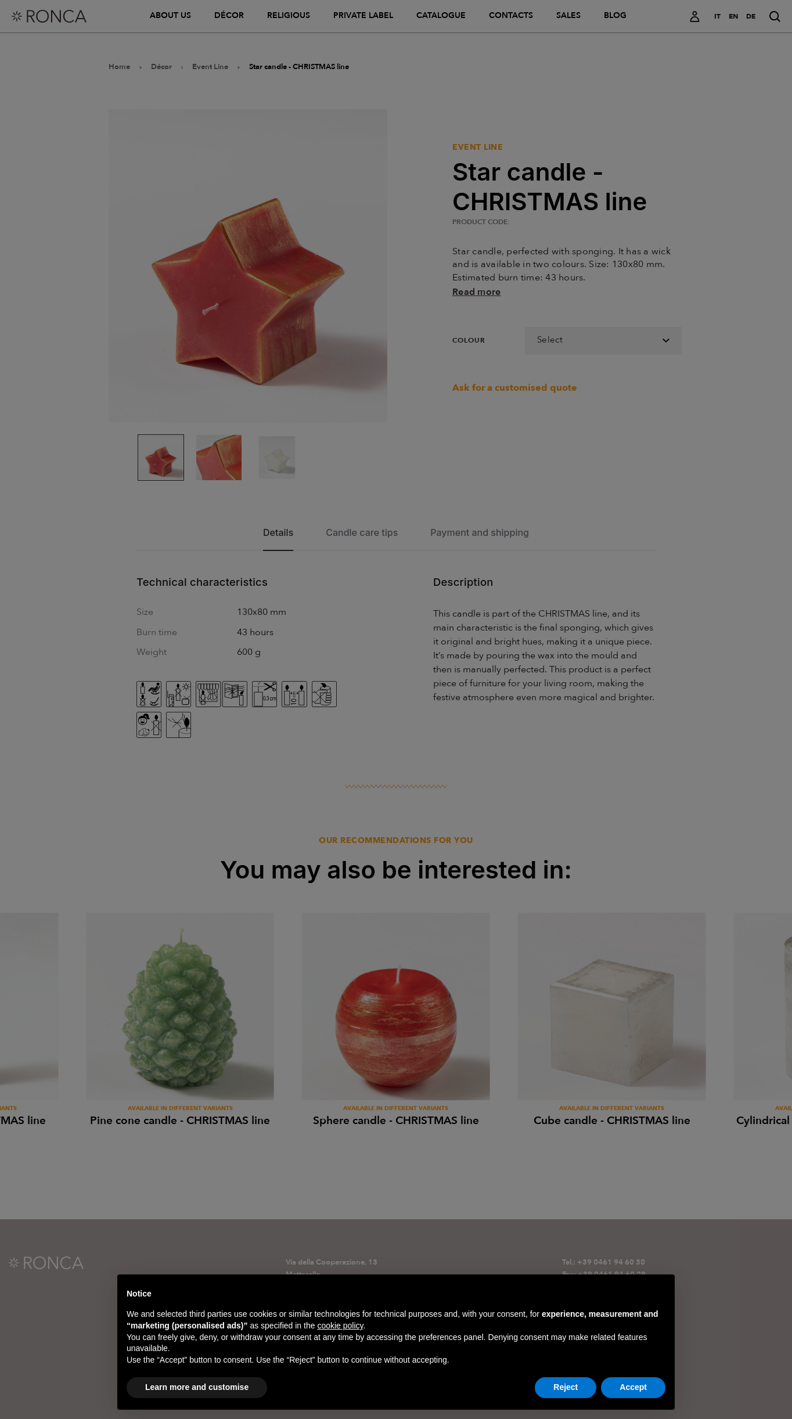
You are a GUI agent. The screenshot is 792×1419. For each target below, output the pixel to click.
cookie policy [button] (340, 1349)
